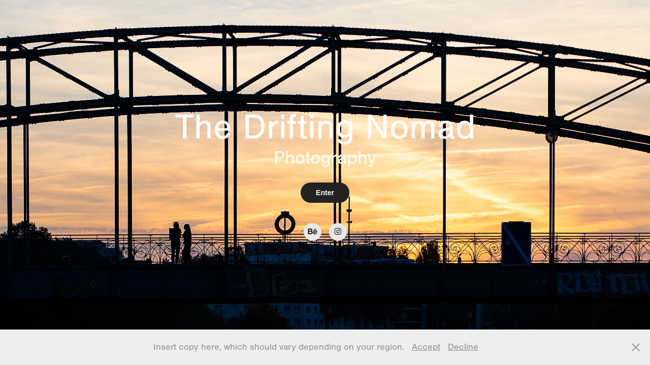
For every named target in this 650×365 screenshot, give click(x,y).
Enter (325, 193)
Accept (426, 347)
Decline (463, 347)
